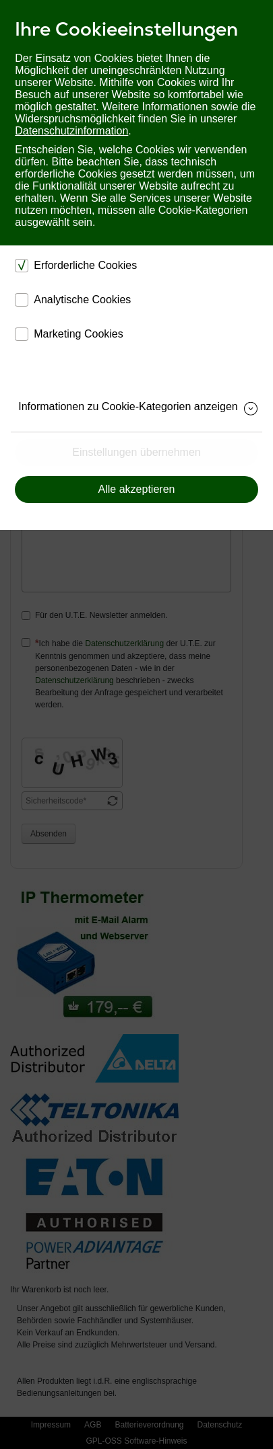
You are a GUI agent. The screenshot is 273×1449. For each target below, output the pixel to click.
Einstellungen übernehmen (136, 452)
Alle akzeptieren (136, 489)
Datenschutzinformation (71, 130)
